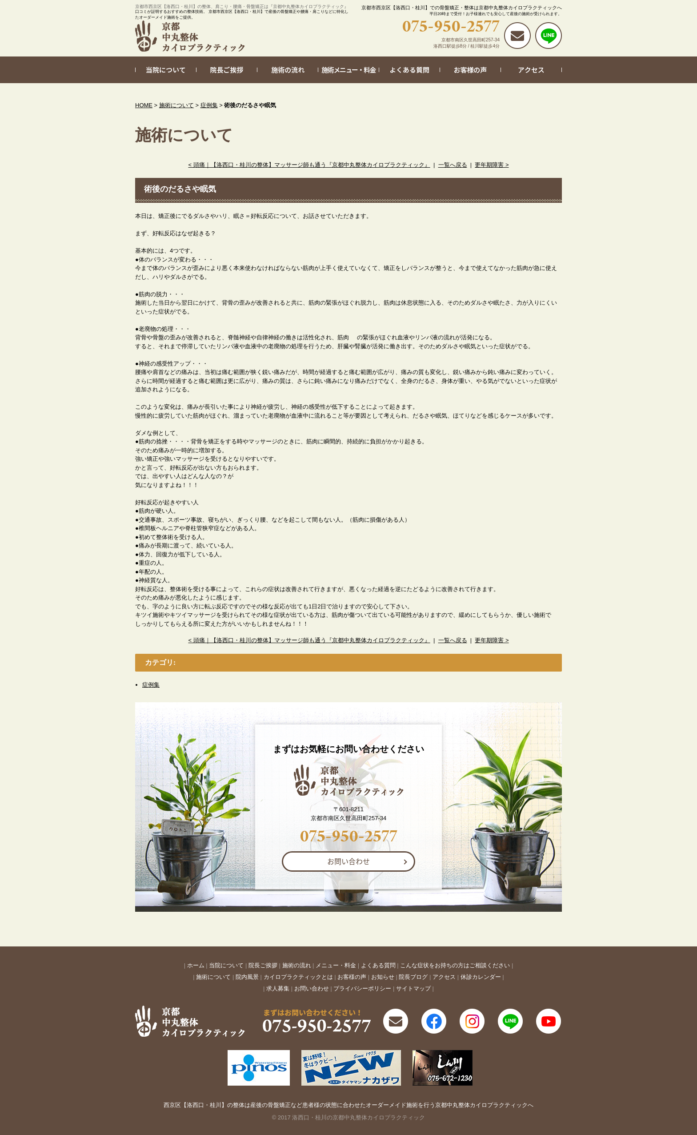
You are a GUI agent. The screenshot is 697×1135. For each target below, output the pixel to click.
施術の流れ (296, 965)
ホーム (195, 965)
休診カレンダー (481, 977)
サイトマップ (413, 988)
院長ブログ (413, 977)
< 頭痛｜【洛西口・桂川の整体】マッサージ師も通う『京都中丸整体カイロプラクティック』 (309, 164)
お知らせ (382, 977)
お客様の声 (351, 977)
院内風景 (247, 977)
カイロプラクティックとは (298, 977)
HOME (143, 105)
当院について (226, 965)
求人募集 (277, 988)
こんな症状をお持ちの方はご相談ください (455, 965)
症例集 (209, 105)
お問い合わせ (348, 861)
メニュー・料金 (336, 965)
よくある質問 (378, 965)
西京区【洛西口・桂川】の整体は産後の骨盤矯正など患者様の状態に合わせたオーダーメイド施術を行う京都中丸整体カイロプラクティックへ (348, 1105)
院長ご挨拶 (262, 965)
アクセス (444, 977)
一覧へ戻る (452, 164)
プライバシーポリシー (362, 988)
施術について (176, 105)
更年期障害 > (492, 164)
